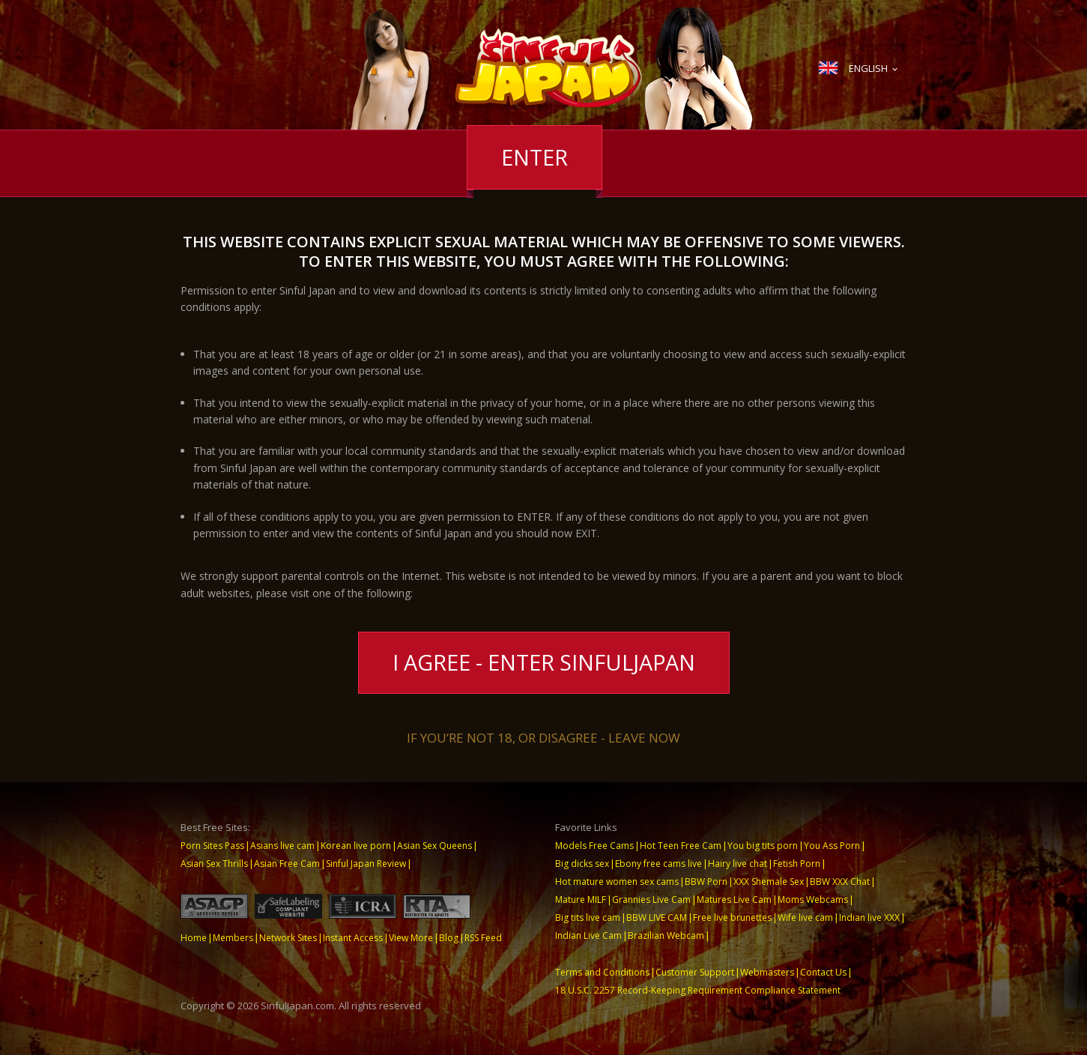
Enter (534, 157)
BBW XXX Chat (840, 881)
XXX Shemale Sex (768, 881)
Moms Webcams (813, 899)
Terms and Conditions (602, 972)
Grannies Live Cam (651, 899)
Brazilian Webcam (666, 935)
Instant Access (353, 937)
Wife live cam (805, 917)
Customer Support (694, 972)
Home (194, 937)
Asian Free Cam (287, 863)
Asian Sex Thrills (214, 863)
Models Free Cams (594, 845)
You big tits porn (762, 845)
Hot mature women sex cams (617, 881)
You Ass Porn (832, 845)
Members (233, 937)
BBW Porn (706, 881)
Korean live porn (356, 845)
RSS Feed (483, 937)
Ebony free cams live (658, 863)
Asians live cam (282, 845)
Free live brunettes (732, 917)
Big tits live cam (587, 917)
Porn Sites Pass (212, 845)
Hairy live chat (737, 863)
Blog (448, 937)
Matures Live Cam (734, 899)
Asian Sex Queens (434, 845)
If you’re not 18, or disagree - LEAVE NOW (543, 737)
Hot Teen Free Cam (680, 845)
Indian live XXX (869, 917)
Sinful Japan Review (366, 863)
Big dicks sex (582, 863)
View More (411, 937)
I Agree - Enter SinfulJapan (543, 662)
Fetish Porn (796, 863)
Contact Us (823, 972)
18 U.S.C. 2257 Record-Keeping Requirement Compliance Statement (698, 990)
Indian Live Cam (588, 935)
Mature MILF (580, 899)
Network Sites (288, 937)
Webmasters (767, 972)
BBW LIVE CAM (656, 917)
